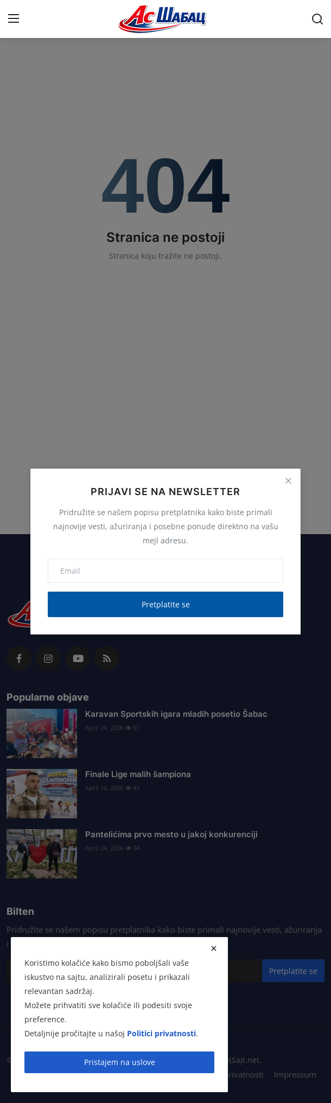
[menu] (13, 19)
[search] (317, 19)
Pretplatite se (166, 604)
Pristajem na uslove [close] (119, 1062)
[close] (213, 948)
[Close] (288, 481)
